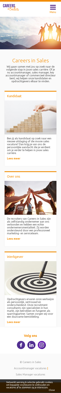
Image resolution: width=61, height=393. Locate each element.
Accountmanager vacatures (30, 368)
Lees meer (13, 158)
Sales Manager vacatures (30, 374)
